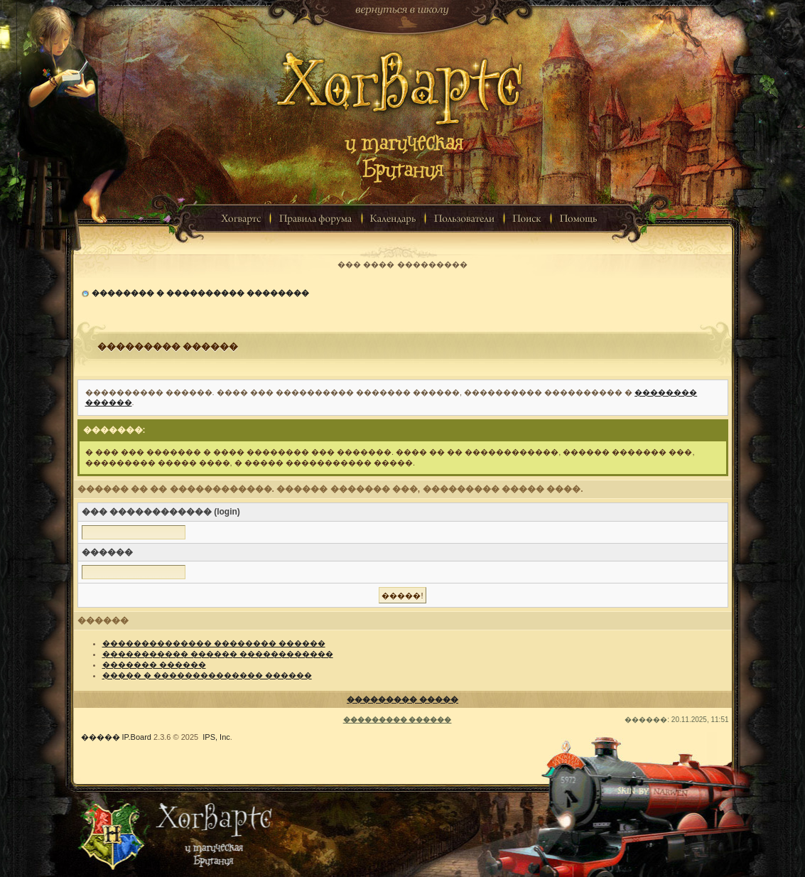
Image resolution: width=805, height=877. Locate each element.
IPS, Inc (216, 737)
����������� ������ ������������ (217, 654)
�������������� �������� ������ (213, 643)
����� (100, 737)
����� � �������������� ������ (207, 675)
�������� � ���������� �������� (200, 293)
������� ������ (154, 664)
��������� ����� (402, 699)
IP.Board (136, 737)
